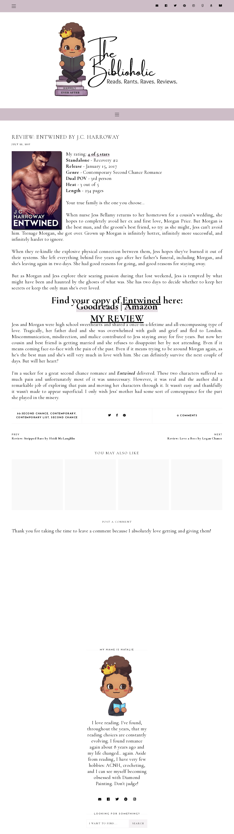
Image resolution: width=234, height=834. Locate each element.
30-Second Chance (32, 413)
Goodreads (97, 306)
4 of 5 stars (99, 154)
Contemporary (63, 413)
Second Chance (64, 417)
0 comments (187, 415)
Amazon (141, 306)
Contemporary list (32, 417)
